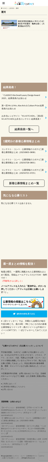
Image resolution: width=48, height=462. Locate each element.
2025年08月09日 (24, 420)
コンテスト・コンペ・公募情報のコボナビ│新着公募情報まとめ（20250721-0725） (23, 171)
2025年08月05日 (24, 443)
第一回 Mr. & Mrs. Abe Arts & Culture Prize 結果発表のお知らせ (23, 107)
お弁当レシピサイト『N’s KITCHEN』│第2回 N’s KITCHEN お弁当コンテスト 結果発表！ (22, 117)
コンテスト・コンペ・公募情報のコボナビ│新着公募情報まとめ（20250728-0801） (23, 161)
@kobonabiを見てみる (26, 313)
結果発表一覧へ (24, 129)
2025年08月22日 (24, 411)
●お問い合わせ (7, 389)
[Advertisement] (24, 55)
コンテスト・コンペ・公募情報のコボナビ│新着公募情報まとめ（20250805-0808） (23, 150)
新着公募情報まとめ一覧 (24, 183)
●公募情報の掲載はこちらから (13, 386)
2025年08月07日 (24, 431)
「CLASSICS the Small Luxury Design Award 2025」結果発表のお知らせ (21, 96)
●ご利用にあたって (9, 384)
